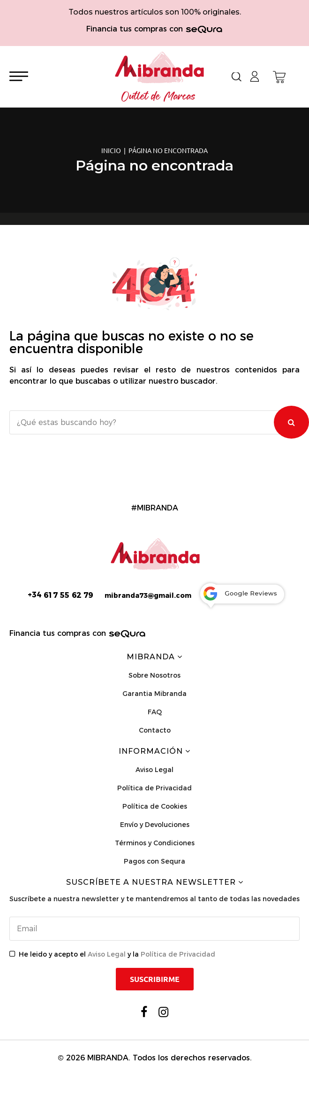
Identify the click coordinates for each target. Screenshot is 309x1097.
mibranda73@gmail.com (148, 595)
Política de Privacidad (154, 788)
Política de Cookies (154, 806)
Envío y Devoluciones (154, 824)
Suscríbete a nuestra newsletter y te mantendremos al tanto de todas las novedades (154, 899)
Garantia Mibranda (154, 693)
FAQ (155, 712)
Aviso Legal (154, 769)
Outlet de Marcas (158, 97)
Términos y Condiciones (155, 843)
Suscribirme (155, 979)
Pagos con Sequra (154, 861)
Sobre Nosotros (154, 675)
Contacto (155, 730)
